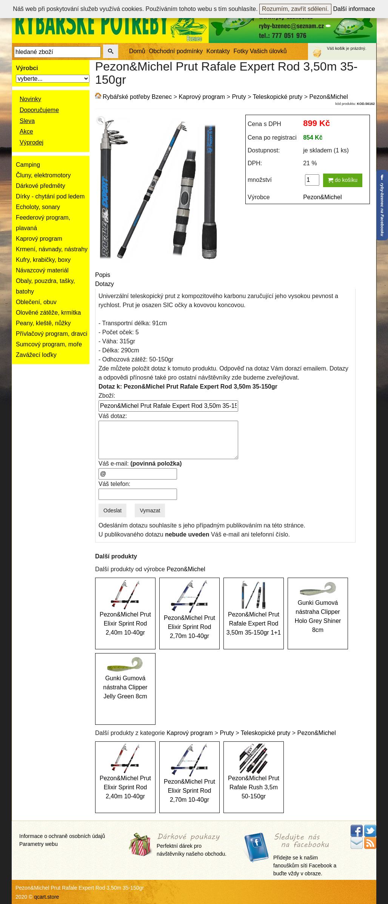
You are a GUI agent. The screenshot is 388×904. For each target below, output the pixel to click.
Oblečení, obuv (36, 302)
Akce (26, 131)
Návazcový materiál (42, 270)
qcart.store (46, 897)
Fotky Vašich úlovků (260, 51)
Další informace (354, 9)
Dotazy (104, 284)
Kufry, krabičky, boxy (43, 260)
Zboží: (107, 395)
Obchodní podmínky (176, 51)
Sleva (27, 121)
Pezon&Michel (328, 97)
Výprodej (31, 142)
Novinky (30, 99)
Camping (28, 164)
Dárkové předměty (40, 186)
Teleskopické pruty (278, 97)
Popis (102, 275)
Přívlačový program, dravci (51, 334)
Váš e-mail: (140, 463)
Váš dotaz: (113, 416)
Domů (137, 51)
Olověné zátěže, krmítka (48, 312)
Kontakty (218, 51)
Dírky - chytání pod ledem (50, 196)
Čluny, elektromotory (43, 175)
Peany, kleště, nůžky (43, 323)
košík (340, 48)
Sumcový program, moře (49, 344)
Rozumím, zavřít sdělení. (295, 9)
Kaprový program (39, 238)
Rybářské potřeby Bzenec (137, 97)
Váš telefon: (115, 484)
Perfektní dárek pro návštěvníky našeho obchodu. (191, 845)
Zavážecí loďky (36, 355)
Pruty (239, 97)
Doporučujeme (39, 110)
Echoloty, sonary (38, 207)
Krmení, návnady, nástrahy (52, 249)
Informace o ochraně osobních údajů (62, 836)
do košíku (342, 180)
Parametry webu (38, 844)
